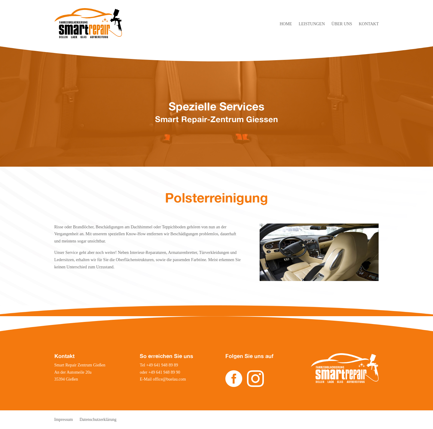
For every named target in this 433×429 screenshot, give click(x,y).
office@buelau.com (169, 379)
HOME (286, 24)
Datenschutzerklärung (98, 420)
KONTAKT (369, 24)
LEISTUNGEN (312, 24)
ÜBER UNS (341, 24)
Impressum (63, 420)
